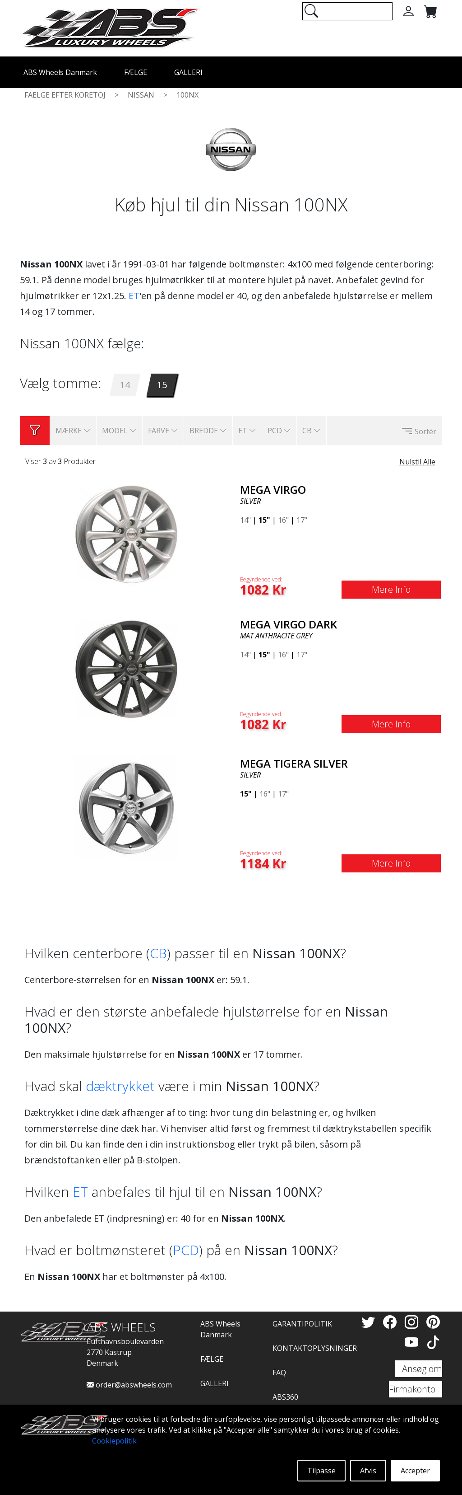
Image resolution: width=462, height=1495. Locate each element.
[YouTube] (413, 1342)
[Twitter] (370, 1321)
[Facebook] (391, 1321)
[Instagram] (413, 1321)
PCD (186, 1250)
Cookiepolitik (114, 1441)
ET (134, 296)
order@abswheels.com (129, 1385)
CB (158, 953)
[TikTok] (433, 1342)
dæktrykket (120, 1086)
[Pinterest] (433, 1321)
